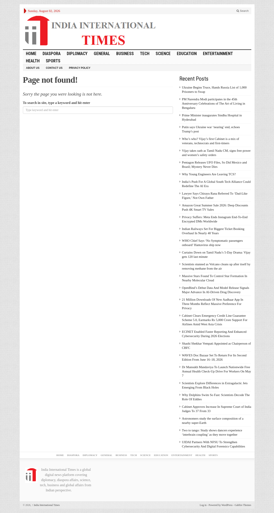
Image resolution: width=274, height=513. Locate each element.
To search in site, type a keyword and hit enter (56, 103)
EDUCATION (187, 53)
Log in (203, 505)
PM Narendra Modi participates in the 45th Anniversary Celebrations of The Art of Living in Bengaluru (213, 104)
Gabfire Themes (243, 505)
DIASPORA (52, 53)
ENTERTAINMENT (218, 53)
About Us (33, 67)
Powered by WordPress (220, 505)
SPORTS (53, 60)
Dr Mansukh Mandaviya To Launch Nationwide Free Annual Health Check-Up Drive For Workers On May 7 (216, 371)
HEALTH (33, 60)
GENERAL (102, 53)
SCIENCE (163, 53)
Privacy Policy (79, 67)
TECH (144, 53)
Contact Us (54, 67)
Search (243, 10)
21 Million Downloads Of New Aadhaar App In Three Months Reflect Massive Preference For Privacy (212, 304)
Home (31, 53)
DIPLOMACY (77, 53)
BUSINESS (125, 53)
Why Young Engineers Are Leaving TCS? (209, 174)
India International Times (46, 505)
